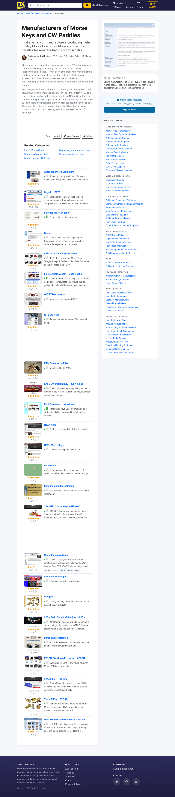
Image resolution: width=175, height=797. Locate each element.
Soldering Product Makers (118, 218)
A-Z (57, 136)
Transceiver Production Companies (122, 307)
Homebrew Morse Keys (71, 154)
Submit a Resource (123, 768)
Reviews (129, 5)
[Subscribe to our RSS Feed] (136, 781)
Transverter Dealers (115, 310)
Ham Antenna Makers (116, 159)
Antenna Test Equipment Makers (121, 134)
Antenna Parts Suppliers (117, 145)
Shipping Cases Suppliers (118, 349)
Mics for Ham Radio (115, 183)
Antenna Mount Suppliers (117, 141)
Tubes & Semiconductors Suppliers (122, 225)
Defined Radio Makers (116, 303)
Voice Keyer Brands (115, 180)
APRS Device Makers (115, 235)
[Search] (87, 5)
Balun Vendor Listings (116, 163)
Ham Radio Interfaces (116, 246)
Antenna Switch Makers (117, 152)
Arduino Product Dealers (117, 324)
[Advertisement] (57, 124)
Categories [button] (101, 5)
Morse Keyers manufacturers (74, 150)
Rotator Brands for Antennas (119, 148)
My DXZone (152, 5)
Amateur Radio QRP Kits (117, 342)
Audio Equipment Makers (117, 190)
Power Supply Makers (116, 283)
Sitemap (69, 772)
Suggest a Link (129, 110)
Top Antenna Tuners (115, 156)
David (42, 56)
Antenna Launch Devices (117, 138)
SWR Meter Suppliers (115, 167)
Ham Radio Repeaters (116, 296)
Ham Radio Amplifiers (116, 320)
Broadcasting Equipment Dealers (121, 327)
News (140, 5)
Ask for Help (71, 768)
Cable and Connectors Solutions (121, 200)
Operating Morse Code (36, 154)
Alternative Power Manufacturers (121, 276)
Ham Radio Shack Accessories (120, 331)
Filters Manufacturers (116, 207)
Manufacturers (32, 13)
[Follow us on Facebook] (126, 781)
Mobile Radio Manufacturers (119, 242)
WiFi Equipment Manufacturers (120, 253)
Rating (87, 136)
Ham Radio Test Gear (116, 222)
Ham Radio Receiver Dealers (119, 293)
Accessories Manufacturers (118, 131)
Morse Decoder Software (37, 158)
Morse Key (47, 13)
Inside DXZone (118, 5)
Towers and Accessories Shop (120, 352)
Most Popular (71, 136)
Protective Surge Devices (117, 279)
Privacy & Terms (73, 784)
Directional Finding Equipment (120, 345)
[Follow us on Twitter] (117, 781)
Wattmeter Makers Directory (119, 170)
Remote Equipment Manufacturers (122, 249)
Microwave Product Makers (118, 334)
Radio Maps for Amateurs (118, 262)
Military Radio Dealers (116, 338)
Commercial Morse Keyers (118, 187)
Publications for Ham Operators (120, 266)
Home (20, 13)
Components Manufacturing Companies (124, 204)
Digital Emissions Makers (117, 238)
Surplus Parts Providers (117, 215)
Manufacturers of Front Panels (120, 211)
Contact (69, 780)
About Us (70, 776)
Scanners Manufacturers (117, 300)
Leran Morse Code (34, 150)
